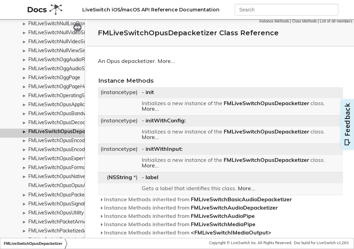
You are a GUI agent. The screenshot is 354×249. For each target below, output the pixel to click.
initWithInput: (164, 149)
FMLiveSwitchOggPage (54, 78)
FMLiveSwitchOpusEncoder (58, 141)
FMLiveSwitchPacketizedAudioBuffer (69, 231)
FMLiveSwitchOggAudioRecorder (65, 60)
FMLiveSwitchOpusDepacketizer (65, 132)
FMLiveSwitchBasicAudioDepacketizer (241, 200)
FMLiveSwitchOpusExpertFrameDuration (73, 159)
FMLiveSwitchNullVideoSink (59, 33)
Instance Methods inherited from (196, 200)
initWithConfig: (166, 121)
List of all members (336, 22)
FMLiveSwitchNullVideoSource (62, 42)
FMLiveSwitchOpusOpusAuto (61, 185)
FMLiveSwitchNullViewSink (58, 51)
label (152, 178)
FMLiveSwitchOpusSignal (56, 204)
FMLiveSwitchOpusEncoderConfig (66, 150)
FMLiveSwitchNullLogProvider (61, 24)
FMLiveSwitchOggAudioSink (59, 69)
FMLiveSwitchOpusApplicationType (67, 105)
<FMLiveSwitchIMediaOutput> (231, 233)
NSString (120, 178)
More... (166, 61)
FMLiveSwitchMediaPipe (223, 225)
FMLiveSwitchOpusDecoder (59, 123)
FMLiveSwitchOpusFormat (57, 167)
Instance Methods (274, 22)
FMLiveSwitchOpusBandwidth (61, 114)
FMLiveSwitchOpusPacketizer (61, 195)
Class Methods (304, 22)
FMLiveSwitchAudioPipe (223, 216)
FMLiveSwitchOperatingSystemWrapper (73, 96)
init (150, 92)
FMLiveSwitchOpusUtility (56, 213)
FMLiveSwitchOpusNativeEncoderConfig (73, 176)
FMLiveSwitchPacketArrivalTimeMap (68, 222)
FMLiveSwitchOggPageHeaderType (67, 87)
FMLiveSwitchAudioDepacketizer (234, 208)
